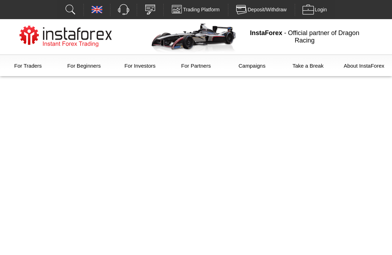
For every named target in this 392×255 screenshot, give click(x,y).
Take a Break (308, 66)
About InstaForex (364, 66)
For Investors (140, 66)
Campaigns (252, 66)
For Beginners (83, 66)
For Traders (28, 66)
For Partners (196, 66)
